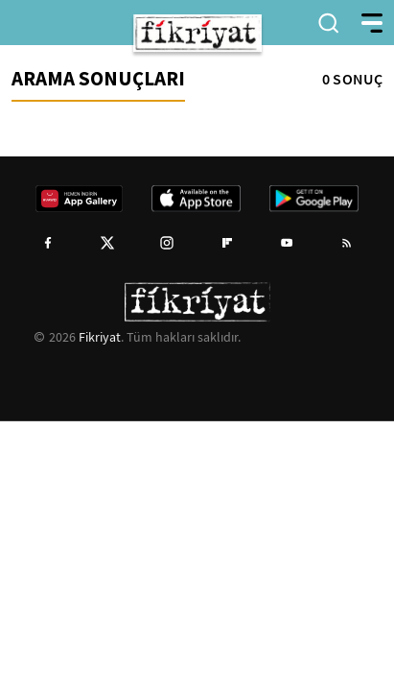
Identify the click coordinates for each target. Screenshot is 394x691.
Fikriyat (100, 337)
